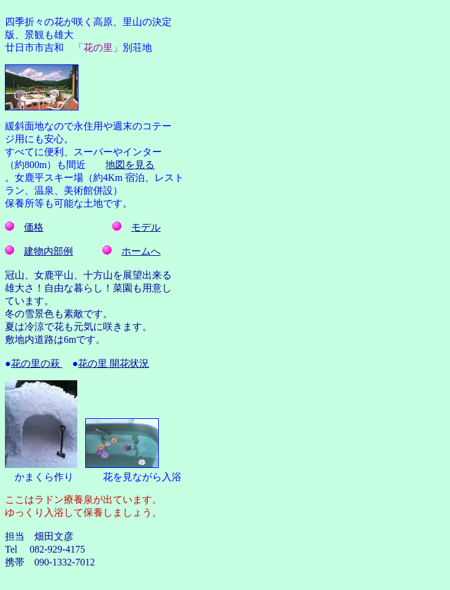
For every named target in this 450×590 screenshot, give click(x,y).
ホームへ (141, 251)
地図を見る (129, 164)
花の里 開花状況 (113, 363)
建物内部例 (48, 251)
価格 (34, 227)
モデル (146, 227)
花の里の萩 (37, 363)
